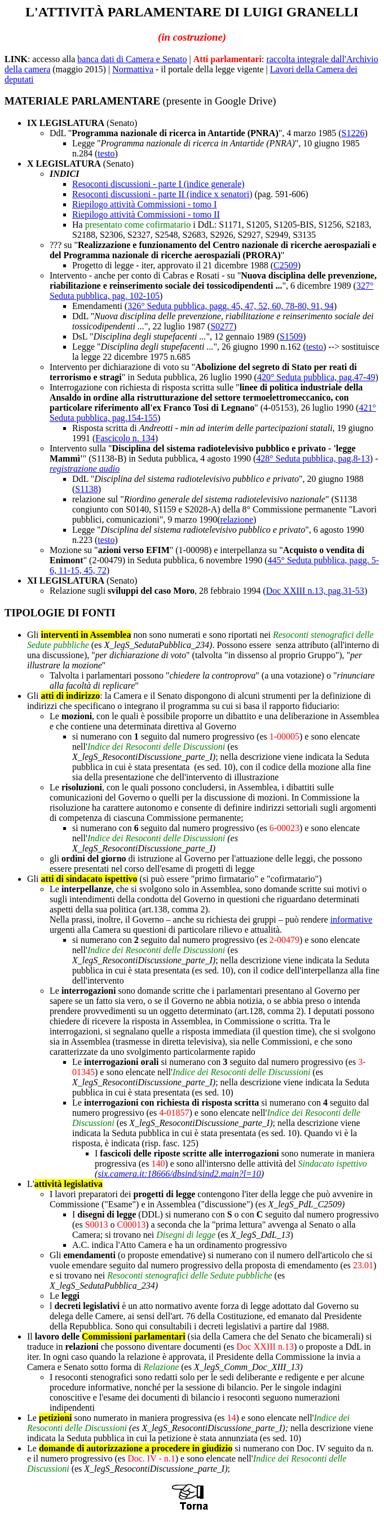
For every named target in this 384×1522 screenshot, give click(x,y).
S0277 (221, 326)
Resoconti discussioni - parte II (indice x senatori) (162, 194)
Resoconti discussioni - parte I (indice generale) (158, 184)
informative (351, 919)
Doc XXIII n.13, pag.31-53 (315, 590)
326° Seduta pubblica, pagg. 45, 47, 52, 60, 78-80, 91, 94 (230, 306)
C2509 (285, 265)
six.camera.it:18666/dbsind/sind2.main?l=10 (179, 1174)
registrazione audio (85, 468)
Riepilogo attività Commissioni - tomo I (144, 204)
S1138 (86, 489)
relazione (236, 519)
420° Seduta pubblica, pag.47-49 (316, 377)
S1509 (291, 336)
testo (106, 153)
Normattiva (132, 69)
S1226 (353, 133)
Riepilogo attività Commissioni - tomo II (146, 214)
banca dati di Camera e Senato (132, 59)
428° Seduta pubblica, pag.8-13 (312, 458)
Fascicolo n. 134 (125, 438)
